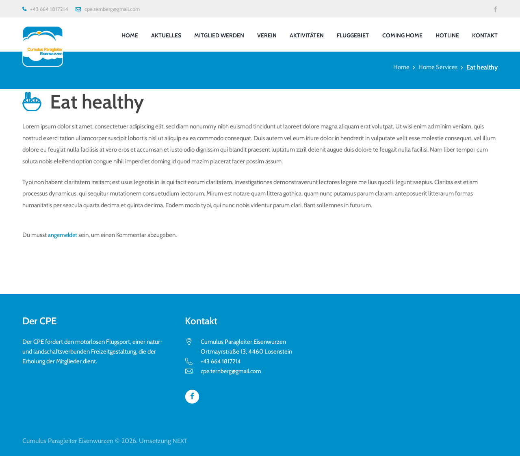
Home (398, 67)
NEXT (180, 440)
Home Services (436, 67)
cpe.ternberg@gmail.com (112, 9)
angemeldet (63, 235)
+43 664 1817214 (49, 9)
